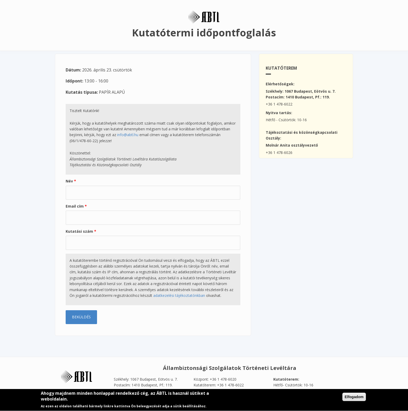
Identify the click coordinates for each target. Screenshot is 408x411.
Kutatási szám (81, 231)
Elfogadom (354, 398)
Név (71, 181)
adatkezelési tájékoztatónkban (179, 295)
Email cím (76, 206)
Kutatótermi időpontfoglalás (204, 32)
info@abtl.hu (127, 134)
